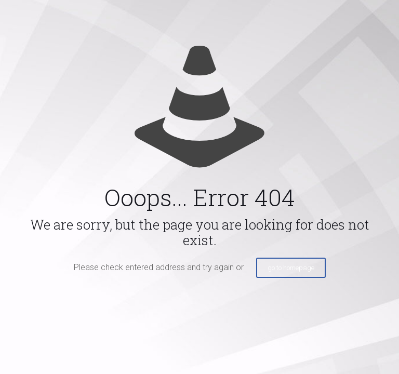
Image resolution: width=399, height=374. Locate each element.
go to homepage (291, 268)
